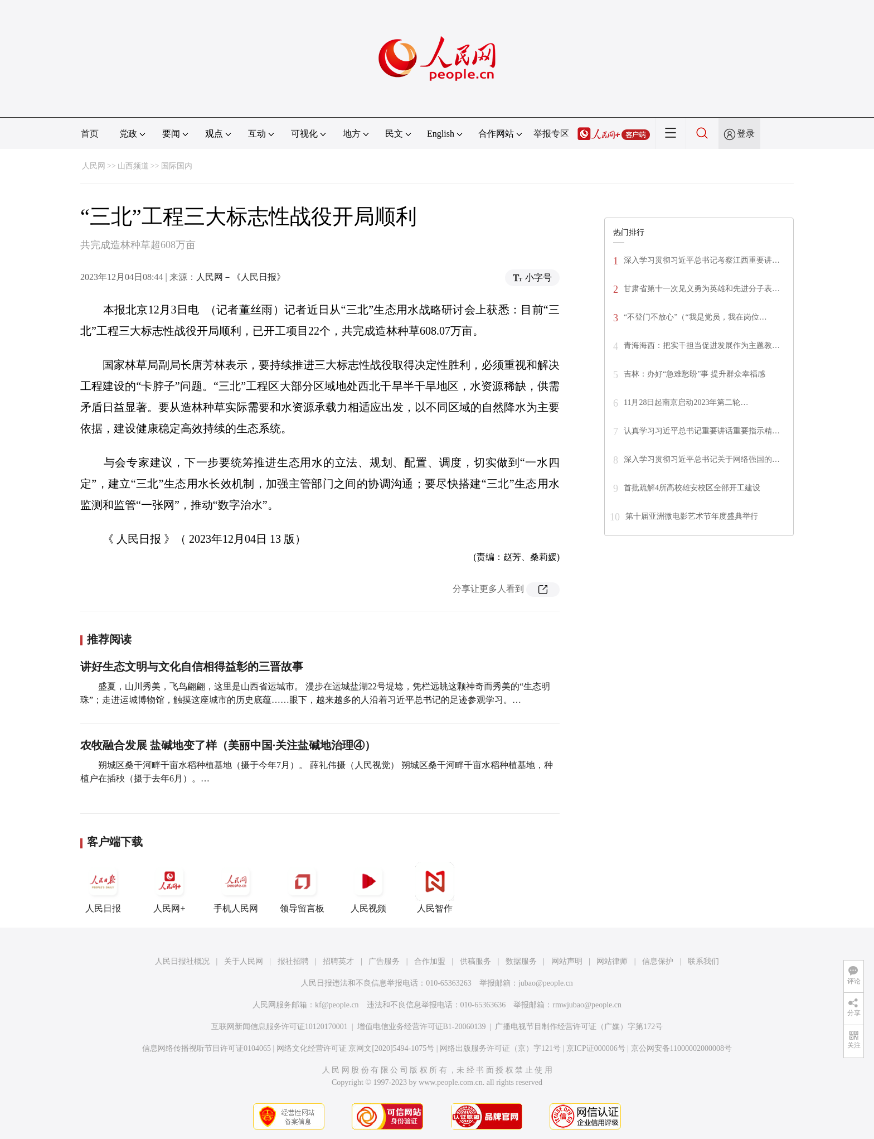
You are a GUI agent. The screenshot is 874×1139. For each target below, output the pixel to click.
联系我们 (703, 961)
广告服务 (384, 961)
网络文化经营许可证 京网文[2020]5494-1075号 (355, 1048)
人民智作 (434, 887)
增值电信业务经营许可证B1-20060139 (421, 1026)
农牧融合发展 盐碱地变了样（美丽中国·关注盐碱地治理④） (228, 745)
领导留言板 (302, 887)
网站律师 (612, 961)
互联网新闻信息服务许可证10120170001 (279, 1026)
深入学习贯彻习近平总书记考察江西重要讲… (702, 260)
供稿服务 (475, 961)
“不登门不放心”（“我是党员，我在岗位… (695, 317)
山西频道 (133, 166)
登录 (746, 133)
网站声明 (566, 961)
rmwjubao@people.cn (586, 1005)
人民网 (93, 166)
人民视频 (368, 887)
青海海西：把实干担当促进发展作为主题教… (702, 345)
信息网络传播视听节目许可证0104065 (206, 1048)
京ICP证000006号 (595, 1048)
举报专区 (551, 133)
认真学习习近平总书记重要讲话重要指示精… (702, 431)
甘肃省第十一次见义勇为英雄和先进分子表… (702, 288)
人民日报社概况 (182, 961)
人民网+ (169, 887)
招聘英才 (338, 961)
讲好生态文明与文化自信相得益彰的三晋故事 (191, 666)
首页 (90, 133)
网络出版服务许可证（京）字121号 (500, 1048)
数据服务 (521, 961)
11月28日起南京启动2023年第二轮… (686, 402)
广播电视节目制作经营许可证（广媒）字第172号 (579, 1026)
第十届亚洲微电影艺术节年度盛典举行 (691, 516)
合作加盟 (429, 961)
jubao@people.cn (545, 983)
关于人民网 (243, 961)
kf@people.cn (337, 1005)
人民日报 (103, 887)
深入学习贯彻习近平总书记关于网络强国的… (702, 459)
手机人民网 (235, 887)
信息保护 (657, 961)
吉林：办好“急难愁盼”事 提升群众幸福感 (694, 374)
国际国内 (176, 166)
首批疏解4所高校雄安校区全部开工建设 (692, 488)
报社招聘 (293, 961)
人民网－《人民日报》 (240, 277)
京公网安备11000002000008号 (681, 1048)
